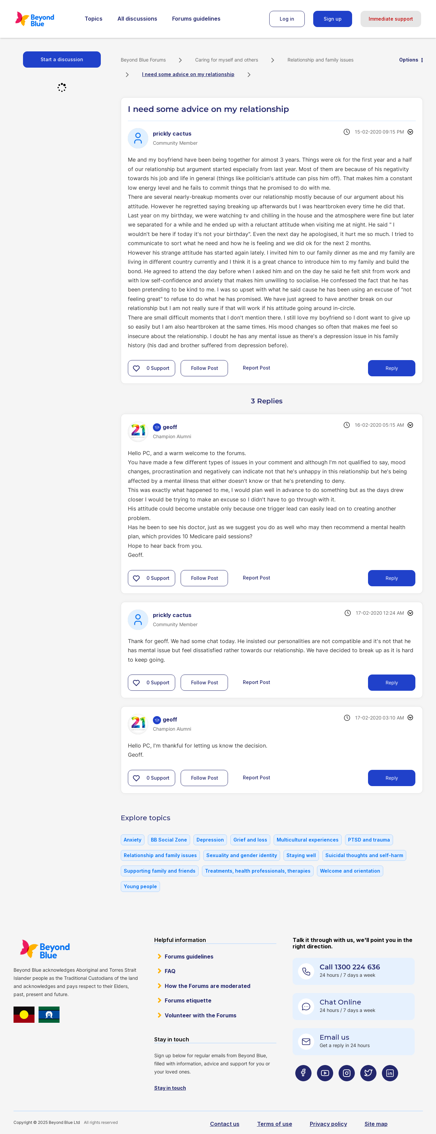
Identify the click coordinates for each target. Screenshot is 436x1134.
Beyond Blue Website (45, 949)
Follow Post (204, 368)
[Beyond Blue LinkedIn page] (390, 1086)
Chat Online (340, 1002)
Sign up (333, 19)
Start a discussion (62, 59)
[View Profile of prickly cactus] (172, 133)
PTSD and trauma (369, 840)
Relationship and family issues (320, 60)
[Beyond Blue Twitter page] (368, 1086)
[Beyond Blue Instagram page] (347, 1086)
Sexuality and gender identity (241, 855)
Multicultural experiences (308, 840)
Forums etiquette (188, 1000)
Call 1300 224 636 (350, 967)
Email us (334, 1037)
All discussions (137, 18)
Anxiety (132, 840)
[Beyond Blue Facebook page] (303, 1086)
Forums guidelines (196, 18)
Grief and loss (250, 840)
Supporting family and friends (160, 871)
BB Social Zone (169, 840)
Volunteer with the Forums (200, 1015)
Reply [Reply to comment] (392, 578)
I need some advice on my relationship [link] (188, 74)
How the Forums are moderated (207, 986)
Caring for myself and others (226, 60)
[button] (136, 368)
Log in (287, 19)
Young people (140, 886)
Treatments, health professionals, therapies (258, 871)
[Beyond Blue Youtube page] (325, 1086)
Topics (93, 18)
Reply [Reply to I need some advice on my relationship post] (392, 368)
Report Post (256, 368)
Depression (210, 840)
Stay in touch (170, 1088)
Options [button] (408, 60)
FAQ (170, 971)
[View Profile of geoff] (170, 427)
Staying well (301, 855)
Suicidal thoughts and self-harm (364, 855)
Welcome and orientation (350, 871)
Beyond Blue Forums (44, 19)
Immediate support (391, 19)
